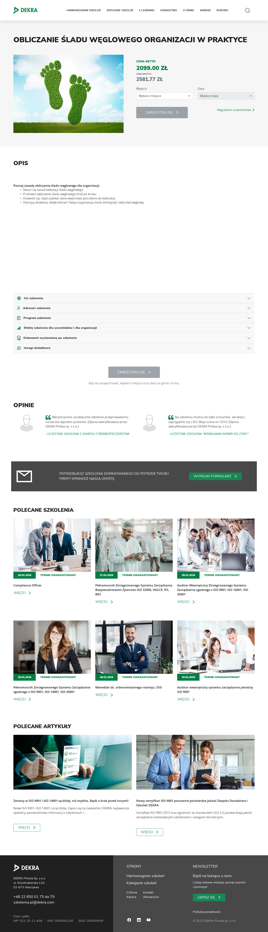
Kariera (205, 10)
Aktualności (150, 897)
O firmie (188, 10)
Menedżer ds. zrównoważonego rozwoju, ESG (128, 687)
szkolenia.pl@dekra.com (33, 902)
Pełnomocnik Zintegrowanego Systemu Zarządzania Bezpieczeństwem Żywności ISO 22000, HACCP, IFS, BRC (133, 589)
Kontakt (223, 10)
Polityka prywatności (207, 912)
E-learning (146, 10)
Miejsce (141, 89)
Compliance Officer (27, 585)
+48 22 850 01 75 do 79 (34, 896)
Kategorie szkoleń (120, 10)
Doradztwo (168, 10)
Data (201, 89)
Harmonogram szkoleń (84, 10)
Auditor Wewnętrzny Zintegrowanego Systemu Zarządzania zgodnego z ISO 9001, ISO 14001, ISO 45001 (212, 589)
